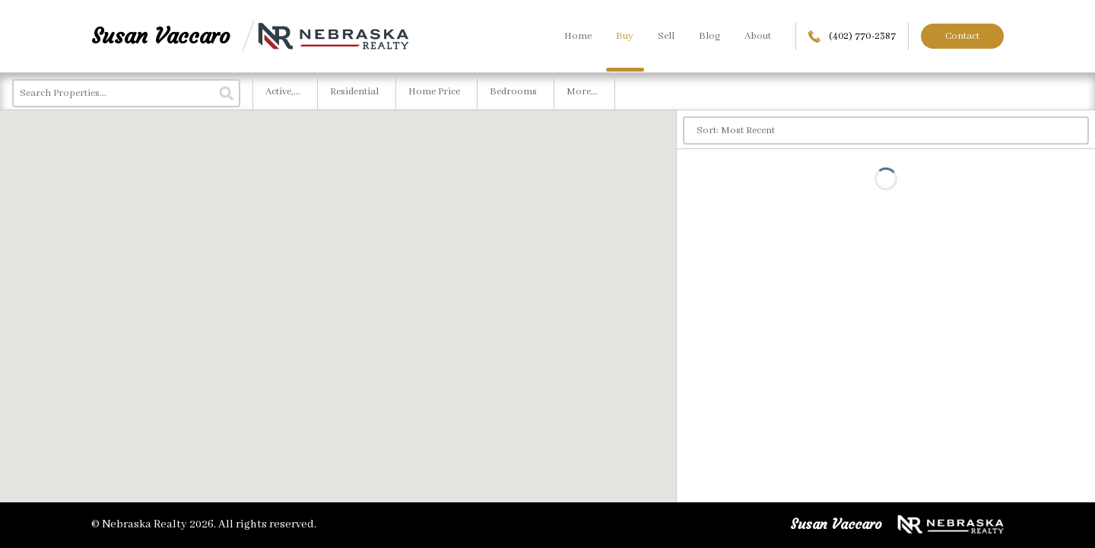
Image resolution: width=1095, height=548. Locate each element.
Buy (624, 36)
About (757, 36)
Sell (666, 36)
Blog (709, 36)
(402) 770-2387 (852, 36)
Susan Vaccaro (160, 36)
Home (578, 36)
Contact (962, 36)
